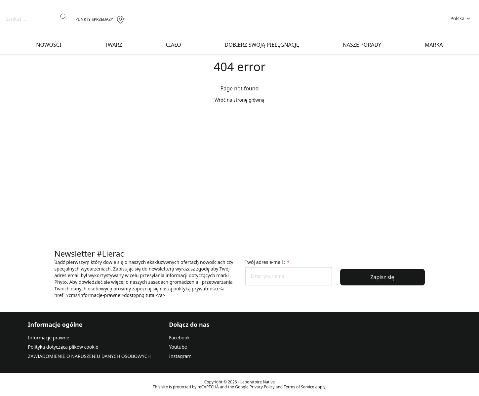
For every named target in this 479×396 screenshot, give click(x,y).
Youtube (178, 347)
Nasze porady (362, 44)
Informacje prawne (48, 337)
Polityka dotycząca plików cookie (63, 347)
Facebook (179, 337)
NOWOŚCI (48, 44)
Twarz (113, 44)
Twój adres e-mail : (267, 262)
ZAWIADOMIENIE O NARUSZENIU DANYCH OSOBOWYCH (89, 356)
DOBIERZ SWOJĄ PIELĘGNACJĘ (262, 44)
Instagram (180, 356)
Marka (434, 44)
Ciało (173, 44)
